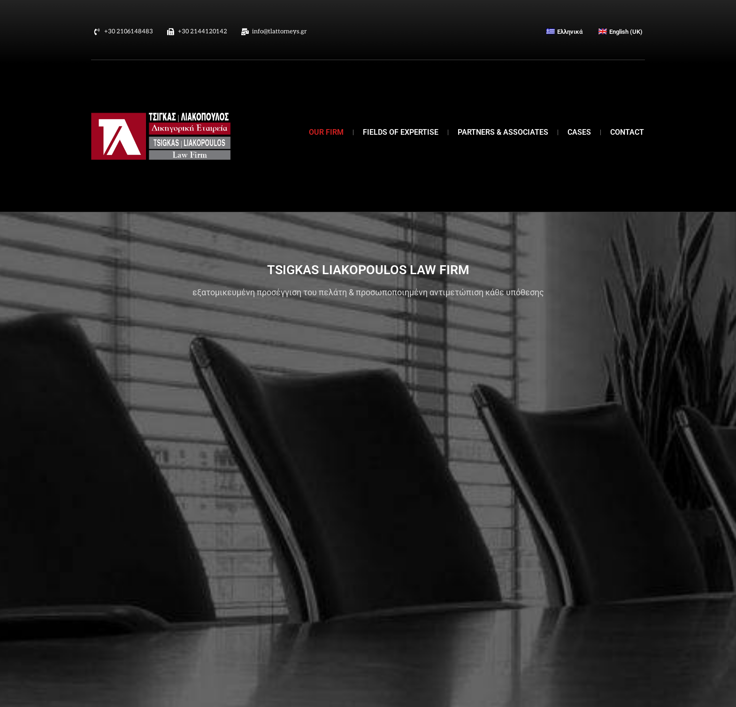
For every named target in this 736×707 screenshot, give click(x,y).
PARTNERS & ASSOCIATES (503, 132)
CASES (579, 132)
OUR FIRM (326, 132)
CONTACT (627, 132)
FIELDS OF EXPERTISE (400, 132)
